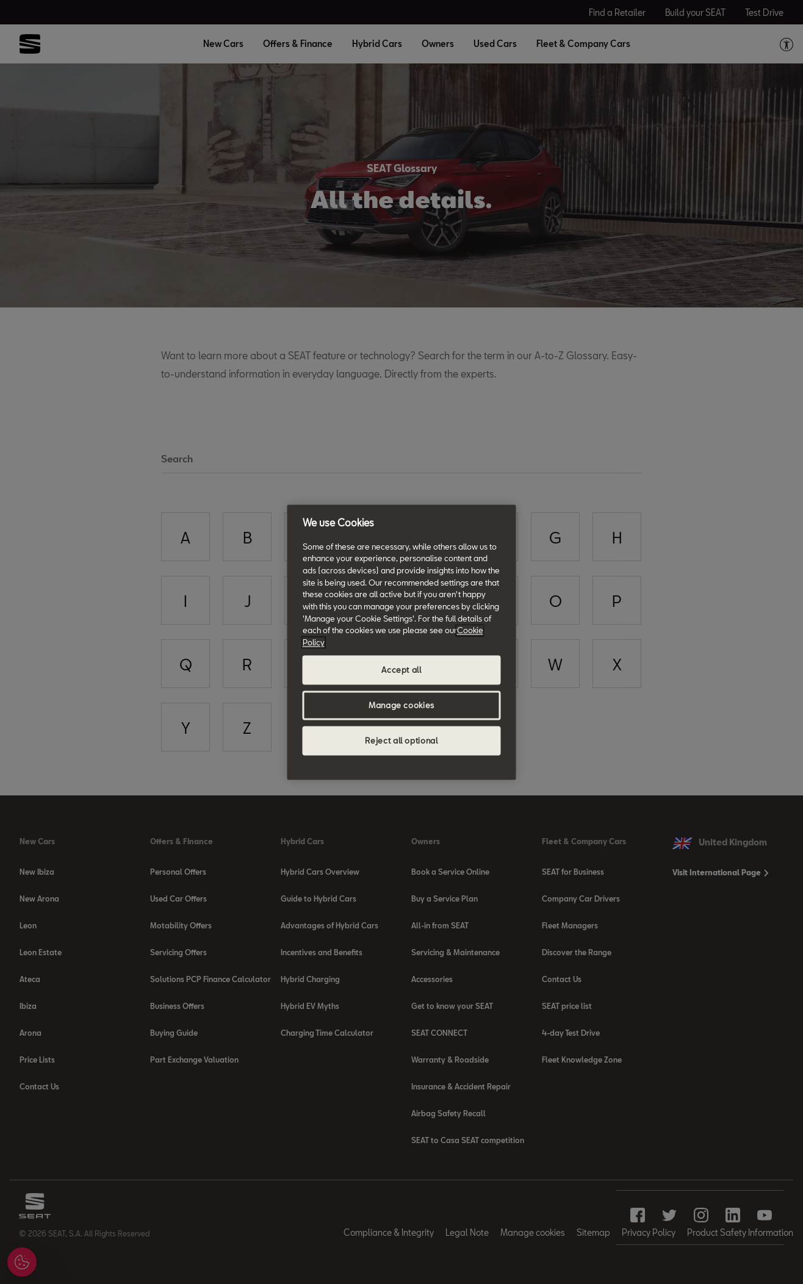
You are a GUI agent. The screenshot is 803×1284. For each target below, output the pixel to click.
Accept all (401, 670)
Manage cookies (401, 705)
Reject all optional (401, 740)
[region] (401, 642)
